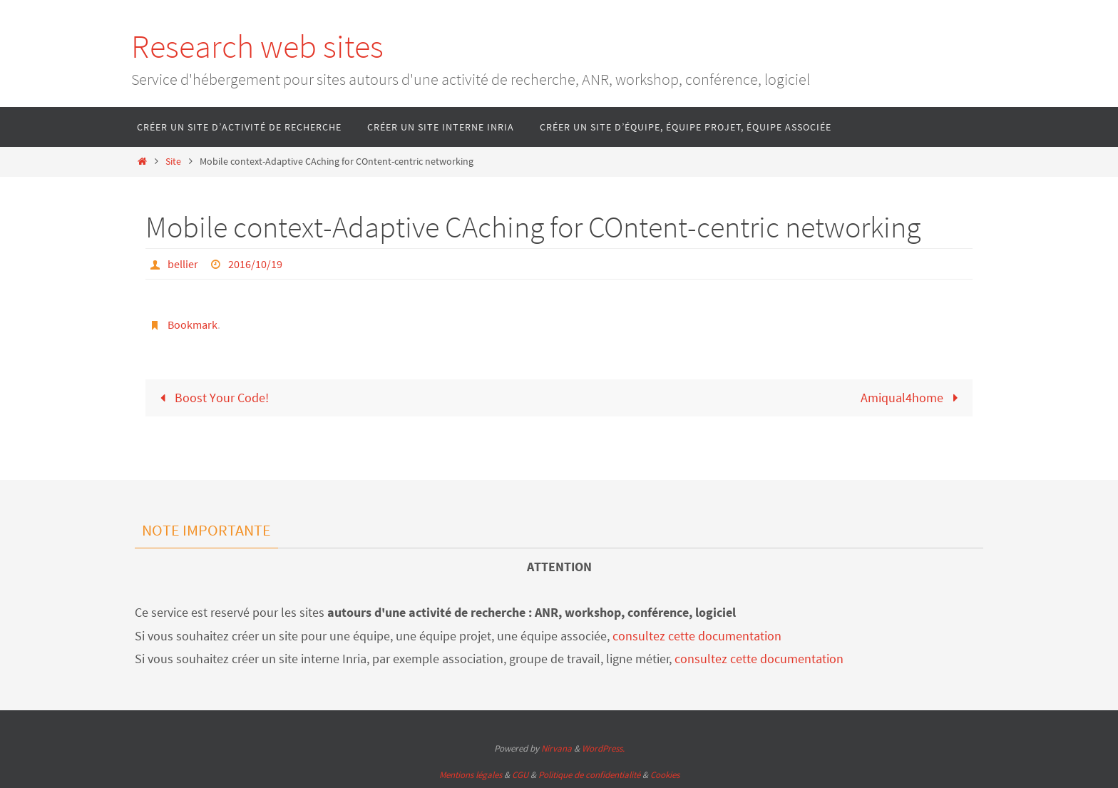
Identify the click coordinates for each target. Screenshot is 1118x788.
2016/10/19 (255, 264)
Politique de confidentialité (589, 775)
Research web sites (257, 46)
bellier (183, 264)
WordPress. (603, 748)
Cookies (664, 775)
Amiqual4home (912, 397)
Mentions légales (470, 775)
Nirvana (556, 748)
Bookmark (192, 324)
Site (173, 161)
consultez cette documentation (696, 636)
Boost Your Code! (211, 397)
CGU (520, 775)
